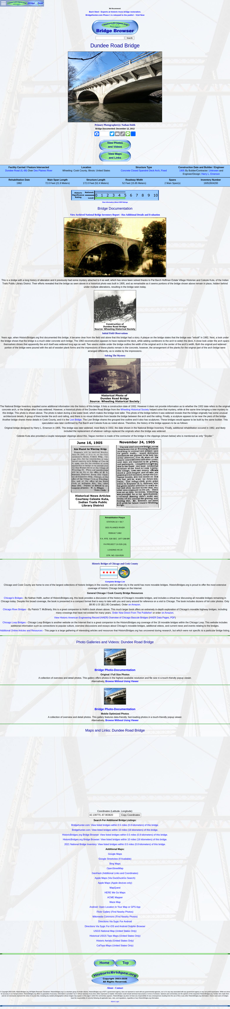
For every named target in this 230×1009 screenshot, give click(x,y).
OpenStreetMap (115, 868)
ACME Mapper (115, 897)
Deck (151, 170)
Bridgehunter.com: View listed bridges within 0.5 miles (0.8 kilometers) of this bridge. (115, 825)
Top (125, 963)
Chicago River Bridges (14, 609)
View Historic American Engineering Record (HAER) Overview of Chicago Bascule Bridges (101, 617)
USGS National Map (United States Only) (115, 931)
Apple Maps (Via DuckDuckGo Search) (115, 878)
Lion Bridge (76, 419)
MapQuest (115, 887)
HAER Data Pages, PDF (162, 617)
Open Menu (3, 3)
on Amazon (134, 604)
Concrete (125, 170)
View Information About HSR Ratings (115, 202)
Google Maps (115, 854)
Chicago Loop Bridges (14, 622)
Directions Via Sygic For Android (115, 921)
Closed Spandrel (139, 170)
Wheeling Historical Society (135, 409)
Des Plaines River (43, 170)
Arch (157, 170)
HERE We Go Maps (115, 892)
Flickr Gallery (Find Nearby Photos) (115, 912)
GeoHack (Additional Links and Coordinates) (115, 873)
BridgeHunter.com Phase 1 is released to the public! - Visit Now (115, 15)
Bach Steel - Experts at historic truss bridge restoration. (115, 12)
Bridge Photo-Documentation (115, 670)
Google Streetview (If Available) (115, 859)
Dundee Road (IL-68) (16, 170)
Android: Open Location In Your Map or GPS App (115, 907)
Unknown (214, 170)
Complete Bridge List (115, 582)
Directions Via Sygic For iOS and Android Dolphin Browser (115, 926)
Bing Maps (115, 863)
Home (104, 963)
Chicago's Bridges (13, 598)
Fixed (164, 170)
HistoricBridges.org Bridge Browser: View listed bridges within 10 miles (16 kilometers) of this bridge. (115, 839)
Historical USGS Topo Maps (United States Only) (115, 936)
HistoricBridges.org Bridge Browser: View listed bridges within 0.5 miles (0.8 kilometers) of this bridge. (115, 835)
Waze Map (115, 902)
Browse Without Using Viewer (121, 681)
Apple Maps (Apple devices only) (115, 883)
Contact (119, 988)
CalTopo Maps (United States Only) (115, 945)
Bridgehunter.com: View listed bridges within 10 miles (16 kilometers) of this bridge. (115, 830)
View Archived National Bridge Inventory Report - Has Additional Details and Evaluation (115, 214)
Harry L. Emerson (210, 174)
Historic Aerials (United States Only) (115, 940)
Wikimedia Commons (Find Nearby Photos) (115, 916)
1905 (182, 170)
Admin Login (115, 1001)
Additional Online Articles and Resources (21, 630)
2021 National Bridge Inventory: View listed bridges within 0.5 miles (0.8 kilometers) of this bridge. (115, 844)
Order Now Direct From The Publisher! (132, 613)
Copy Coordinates (130, 815)
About (110, 988)
